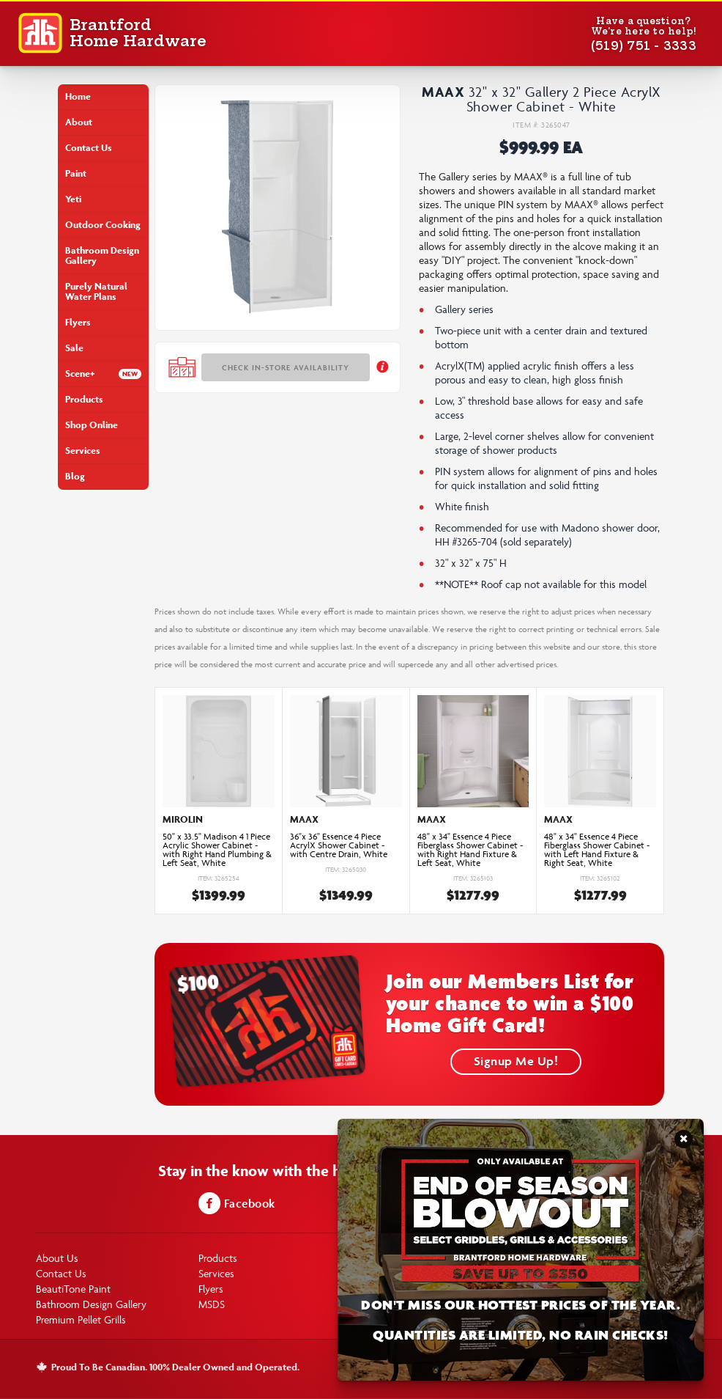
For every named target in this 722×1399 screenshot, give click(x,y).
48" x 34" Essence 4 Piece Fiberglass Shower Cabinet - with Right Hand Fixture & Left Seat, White (470, 849)
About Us (57, 1258)
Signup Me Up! (516, 1061)
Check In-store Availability (285, 367)
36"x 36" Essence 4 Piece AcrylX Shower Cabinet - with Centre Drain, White (338, 845)
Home (78, 96)
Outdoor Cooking (103, 225)
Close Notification (683, 1143)
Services (82, 450)
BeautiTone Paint (73, 1288)
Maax (443, 91)
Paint (75, 173)
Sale (74, 348)
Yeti (73, 199)
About (78, 122)
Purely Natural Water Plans (96, 291)
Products (84, 399)
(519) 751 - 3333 (643, 45)
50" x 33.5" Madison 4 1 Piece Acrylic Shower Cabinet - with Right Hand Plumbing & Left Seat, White (217, 849)
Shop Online (91, 425)
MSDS (211, 1304)
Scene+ (79, 373)
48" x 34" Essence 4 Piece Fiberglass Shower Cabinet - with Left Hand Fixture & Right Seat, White (597, 849)
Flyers (78, 322)
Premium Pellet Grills (81, 1319)
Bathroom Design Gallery (102, 255)
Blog (75, 476)
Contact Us (88, 148)
